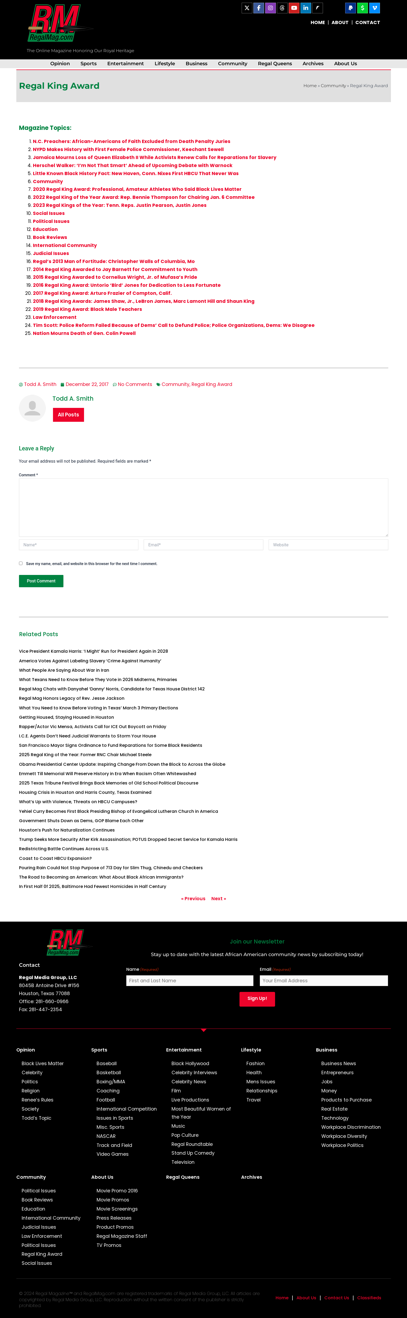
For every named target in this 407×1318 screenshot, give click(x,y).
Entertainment (125, 63)
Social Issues (49, 213)
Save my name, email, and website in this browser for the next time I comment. (91, 564)
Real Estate (334, 1109)
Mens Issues (260, 1082)
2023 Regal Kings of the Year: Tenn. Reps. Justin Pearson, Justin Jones (120, 205)
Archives (313, 63)
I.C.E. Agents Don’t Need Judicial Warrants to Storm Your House (87, 736)
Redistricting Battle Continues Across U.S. (64, 849)
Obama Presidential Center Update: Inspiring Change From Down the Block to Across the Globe (122, 764)
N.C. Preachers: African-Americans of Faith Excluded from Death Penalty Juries (131, 141)
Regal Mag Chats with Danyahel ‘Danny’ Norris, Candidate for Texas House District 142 (112, 689)
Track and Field (114, 1145)
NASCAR (106, 1136)
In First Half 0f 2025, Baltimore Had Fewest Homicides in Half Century (92, 886)
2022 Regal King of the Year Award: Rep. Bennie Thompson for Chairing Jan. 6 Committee (144, 197)
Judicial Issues (51, 253)
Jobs (327, 1082)
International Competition (127, 1109)
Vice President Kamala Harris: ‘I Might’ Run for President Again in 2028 (93, 651)
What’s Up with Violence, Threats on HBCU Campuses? (78, 802)
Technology (335, 1118)
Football (106, 1100)
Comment (28, 475)
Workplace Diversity (344, 1136)
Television (183, 1162)
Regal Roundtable (192, 1144)
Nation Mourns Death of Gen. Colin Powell (84, 333)
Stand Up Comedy (193, 1153)
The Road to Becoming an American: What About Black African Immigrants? (101, 877)
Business (196, 63)
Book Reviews (50, 237)
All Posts (68, 414)
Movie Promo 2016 (117, 1191)
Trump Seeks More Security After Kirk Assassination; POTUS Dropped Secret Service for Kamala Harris (128, 839)
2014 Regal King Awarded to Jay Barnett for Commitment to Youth (115, 269)
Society (30, 1109)
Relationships (261, 1091)
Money (329, 1091)
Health (254, 1072)
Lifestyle (165, 63)
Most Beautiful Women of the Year (201, 1113)
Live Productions (190, 1100)
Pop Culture (185, 1135)
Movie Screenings (117, 1209)
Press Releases (114, 1218)
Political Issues (51, 221)
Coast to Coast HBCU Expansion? (55, 858)
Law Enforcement (55, 317)
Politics (30, 1082)
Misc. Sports (110, 1127)
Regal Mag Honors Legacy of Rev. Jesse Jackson (71, 698)
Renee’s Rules (38, 1100)
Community (232, 63)
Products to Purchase (346, 1100)
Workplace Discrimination (351, 1127)
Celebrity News (189, 1082)
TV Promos (109, 1245)
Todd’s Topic (36, 1118)
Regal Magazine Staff (122, 1236)
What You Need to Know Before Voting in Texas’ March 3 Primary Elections (98, 708)
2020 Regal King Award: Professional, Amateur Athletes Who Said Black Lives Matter (137, 189)
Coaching (108, 1091)
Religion (31, 1091)
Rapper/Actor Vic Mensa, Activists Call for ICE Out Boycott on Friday (92, 727)
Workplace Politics (342, 1145)
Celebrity (32, 1072)
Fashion (255, 1063)
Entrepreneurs (337, 1072)
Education (45, 229)
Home (310, 85)
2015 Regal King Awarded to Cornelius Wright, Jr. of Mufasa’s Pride (115, 277)
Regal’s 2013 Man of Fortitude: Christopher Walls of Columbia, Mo (114, 261)
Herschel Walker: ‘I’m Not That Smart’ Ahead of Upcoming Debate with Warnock (133, 165)
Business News (338, 1063)
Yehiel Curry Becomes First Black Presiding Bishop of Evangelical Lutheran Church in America (118, 811)
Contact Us (336, 1298)
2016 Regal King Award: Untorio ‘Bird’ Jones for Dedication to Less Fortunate (127, 285)
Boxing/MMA (111, 1082)
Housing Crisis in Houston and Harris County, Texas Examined (85, 792)
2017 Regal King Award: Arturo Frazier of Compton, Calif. (102, 293)
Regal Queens (275, 63)
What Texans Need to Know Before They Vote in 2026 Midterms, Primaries (98, 680)
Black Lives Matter (43, 1063)
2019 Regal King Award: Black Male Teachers (87, 309)
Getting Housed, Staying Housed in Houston (66, 717)
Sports (89, 63)
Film (176, 1091)
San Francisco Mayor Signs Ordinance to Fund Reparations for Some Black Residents (110, 745)
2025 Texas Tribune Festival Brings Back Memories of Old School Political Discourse (108, 783)
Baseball (107, 1063)
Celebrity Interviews (194, 1072)
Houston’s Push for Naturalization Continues (67, 830)
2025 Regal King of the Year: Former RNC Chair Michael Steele (85, 755)
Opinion (60, 63)
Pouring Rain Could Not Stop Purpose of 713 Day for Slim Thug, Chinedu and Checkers (111, 868)
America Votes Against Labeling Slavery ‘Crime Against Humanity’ (90, 661)
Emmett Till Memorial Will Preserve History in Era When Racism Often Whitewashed (107, 774)
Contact (29, 965)
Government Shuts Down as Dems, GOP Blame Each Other (81, 821)
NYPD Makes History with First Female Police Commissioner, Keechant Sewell (128, 149)
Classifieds (369, 1298)
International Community (65, 245)
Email (275, 969)
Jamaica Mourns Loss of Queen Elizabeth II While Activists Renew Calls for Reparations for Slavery (154, 157)
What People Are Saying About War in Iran (64, 670)
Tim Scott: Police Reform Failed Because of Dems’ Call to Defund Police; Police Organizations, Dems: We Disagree (174, 325)
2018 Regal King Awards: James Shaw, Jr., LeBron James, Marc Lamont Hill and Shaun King (143, 301)
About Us (345, 63)
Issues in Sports (115, 1118)
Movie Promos (113, 1200)
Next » (218, 898)
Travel (253, 1100)
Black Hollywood (190, 1063)
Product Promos (115, 1227)
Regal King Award (212, 384)
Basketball (109, 1072)
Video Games (113, 1154)
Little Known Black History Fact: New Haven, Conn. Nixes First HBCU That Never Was (136, 173)
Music (178, 1126)
